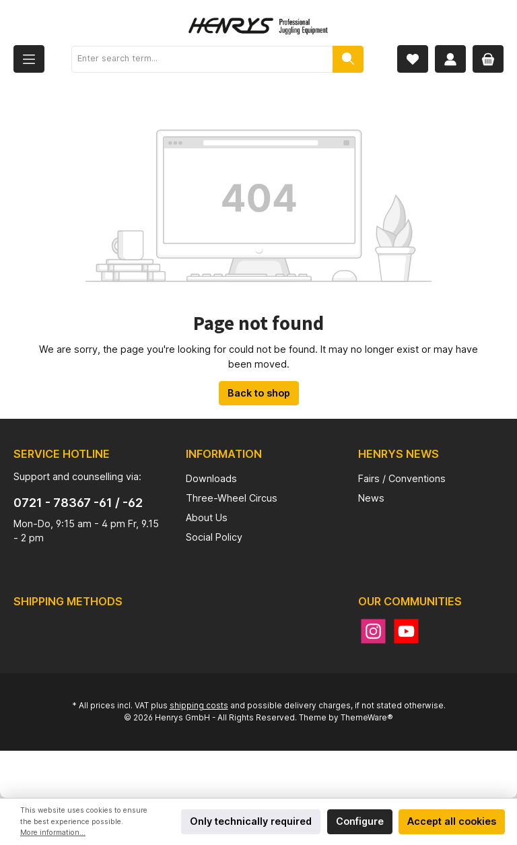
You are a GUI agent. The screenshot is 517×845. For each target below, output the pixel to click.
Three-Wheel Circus (231, 498)
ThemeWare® (367, 717)
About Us (207, 517)
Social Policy (214, 537)
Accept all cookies (451, 821)
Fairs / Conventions (402, 478)
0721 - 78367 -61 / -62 (78, 503)
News (371, 498)
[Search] (348, 59)
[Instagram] (373, 631)
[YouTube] (406, 631)
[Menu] (28, 59)
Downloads (211, 478)
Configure (360, 821)
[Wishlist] (412, 59)
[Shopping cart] (488, 59)
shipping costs (199, 705)
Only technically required (251, 821)
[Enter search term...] (202, 59)
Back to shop (259, 393)
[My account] (450, 59)
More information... (52, 832)
